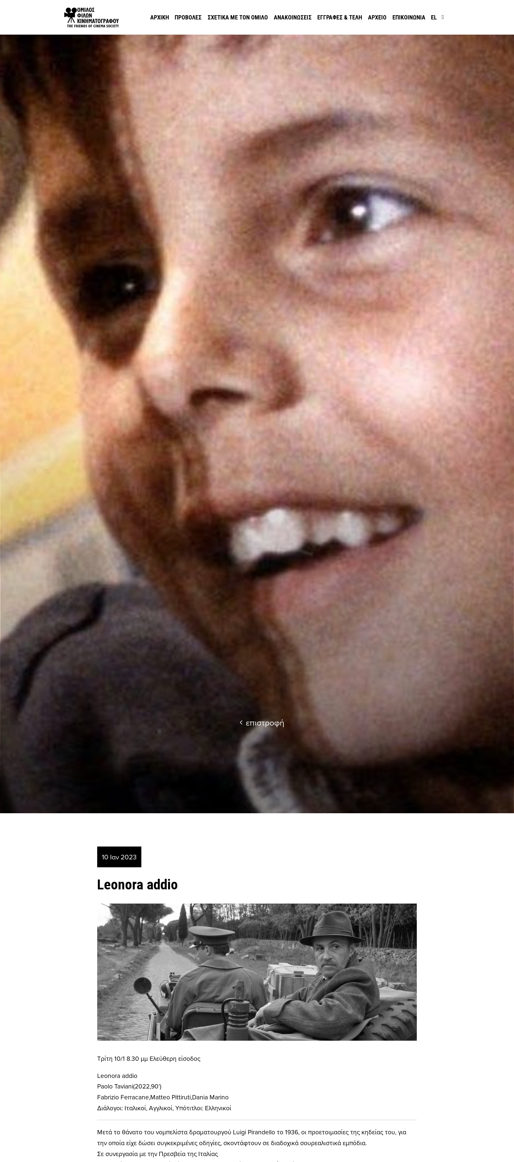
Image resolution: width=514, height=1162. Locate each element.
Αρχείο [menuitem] (377, 17)
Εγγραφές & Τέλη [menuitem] (339, 17)
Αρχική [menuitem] (159, 17)
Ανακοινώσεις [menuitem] (293, 17)
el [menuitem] (434, 17)
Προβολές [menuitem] (188, 17)
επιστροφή (262, 722)
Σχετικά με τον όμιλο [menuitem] (238, 17)
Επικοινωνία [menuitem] (408, 17)
